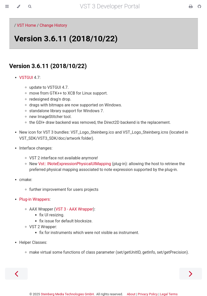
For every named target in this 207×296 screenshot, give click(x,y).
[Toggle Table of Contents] (7, 6)
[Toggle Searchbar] (29, 6)
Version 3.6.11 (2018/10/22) (66, 38)
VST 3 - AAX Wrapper (74, 209)
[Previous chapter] (16, 274)
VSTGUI (26, 77)
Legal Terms (169, 294)
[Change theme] (18, 6)
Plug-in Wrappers (34, 199)
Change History (53, 25)
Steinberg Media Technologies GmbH (67, 294)
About (131, 294)
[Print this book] (191, 6)
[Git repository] (199, 6)
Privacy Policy (148, 294)
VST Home (26, 25)
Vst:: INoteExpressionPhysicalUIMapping (74, 163)
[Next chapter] (190, 274)
